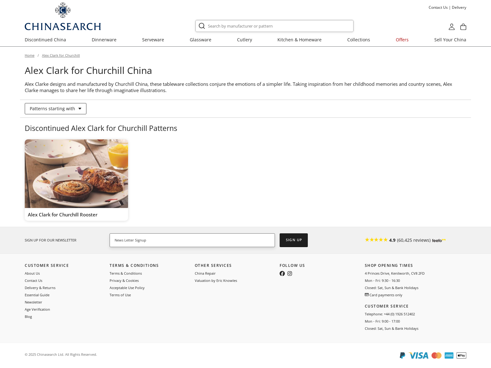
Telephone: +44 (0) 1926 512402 (390, 314)
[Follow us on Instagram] (289, 274)
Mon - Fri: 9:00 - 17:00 (382, 321)
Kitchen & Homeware (299, 40)
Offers (402, 40)
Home (29, 55)
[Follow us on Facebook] (282, 274)
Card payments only (383, 295)
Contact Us (438, 7)
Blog (28, 316)
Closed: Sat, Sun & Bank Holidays (391, 287)
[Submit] (202, 26)
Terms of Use (120, 295)
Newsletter (33, 302)
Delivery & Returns (40, 287)
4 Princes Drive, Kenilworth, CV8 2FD (395, 273)
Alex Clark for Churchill (61, 55)
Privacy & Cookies (124, 280)
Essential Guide (37, 295)
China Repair (205, 273)
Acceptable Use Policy (127, 287)
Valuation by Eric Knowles (216, 280)
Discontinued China (45, 40)
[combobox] (274, 26)
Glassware (200, 40)
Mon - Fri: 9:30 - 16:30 (382, 280)
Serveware (153, 40)
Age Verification (37, 309)
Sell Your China (450, 40)
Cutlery (244, 40)
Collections (358, 40)
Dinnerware (104, 40)
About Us (32, 273)
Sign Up (294, 239)
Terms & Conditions (126, 273)
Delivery (459, 7)
